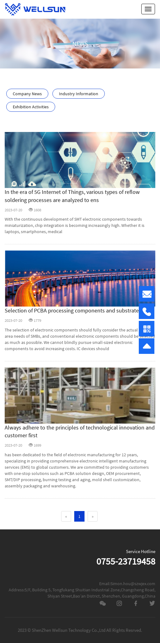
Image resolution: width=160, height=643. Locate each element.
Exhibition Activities (31, 107)
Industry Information (78, 93)
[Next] (93, 516)
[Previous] (66, 516)
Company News (27, 93)
